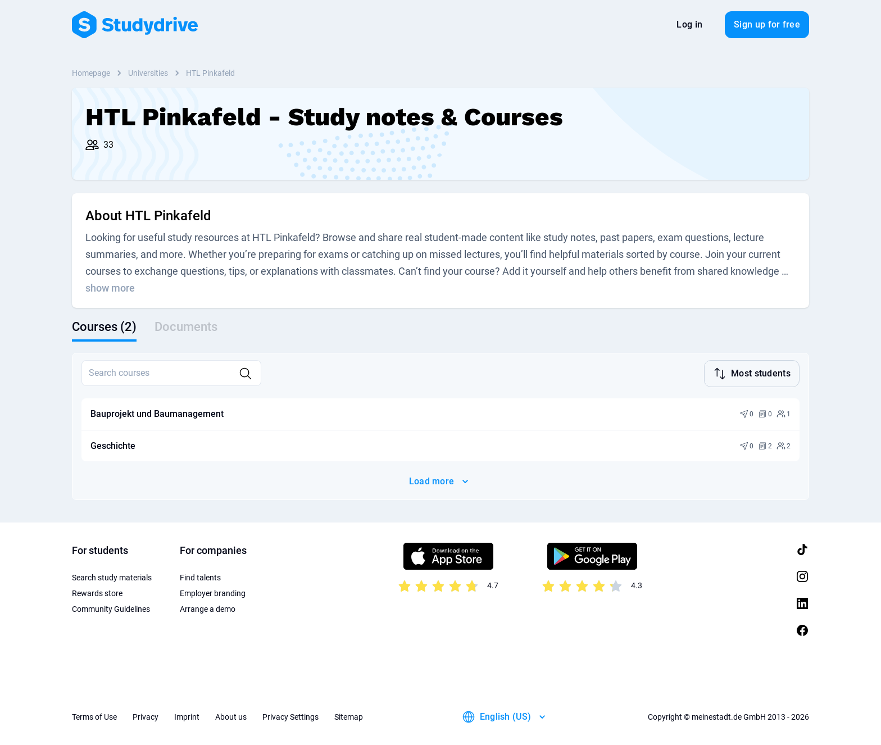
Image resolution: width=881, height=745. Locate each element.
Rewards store (97, 593)
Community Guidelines (111, 609)
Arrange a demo (207, 609)
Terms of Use (94, 716)
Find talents (200, 577)
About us (231, 716)
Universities (148, 73)
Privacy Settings (290, 716)
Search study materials (112, 577)
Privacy (145, 716)
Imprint (186, 716)
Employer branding (213, 593)
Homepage (91, 73)
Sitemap (348, 716)
